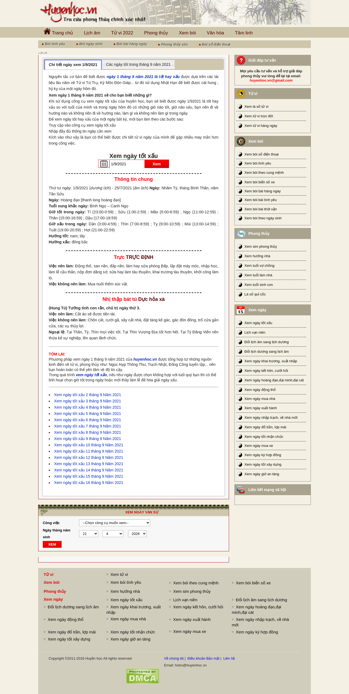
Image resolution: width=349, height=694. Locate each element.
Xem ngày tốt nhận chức (264, 437)
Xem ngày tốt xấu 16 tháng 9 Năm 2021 (88, 482)
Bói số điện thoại (216, 44)
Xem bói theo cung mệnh (264, 172)
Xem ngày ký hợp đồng (263, 455)
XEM (52, 544)
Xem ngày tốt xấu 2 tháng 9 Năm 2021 (87, 395)
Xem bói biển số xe (260, 182)
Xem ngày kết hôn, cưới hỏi (266, 371)
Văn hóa (215, 32)
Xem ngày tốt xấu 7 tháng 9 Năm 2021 (87, 426)
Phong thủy (156, 32)
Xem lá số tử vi (257, 106)
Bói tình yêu (55, 44)
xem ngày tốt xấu (91, 375)
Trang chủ (58, 31)
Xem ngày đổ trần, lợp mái (265, 427)
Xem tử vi (119, 574)
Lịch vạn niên (255, 332)
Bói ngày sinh (91, 44)
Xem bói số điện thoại (262, 154)
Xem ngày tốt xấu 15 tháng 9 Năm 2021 (88, 476)
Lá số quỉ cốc (255, 294)
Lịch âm (92, 32)
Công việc (51, 523)
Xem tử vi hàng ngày (261, 126)
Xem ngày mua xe (259, 446)
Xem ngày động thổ (260, 390)
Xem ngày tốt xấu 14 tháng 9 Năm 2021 (88, 470)
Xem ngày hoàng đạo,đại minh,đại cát (274, 380)
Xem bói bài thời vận (261, 209)
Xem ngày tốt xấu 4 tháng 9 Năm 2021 (87, 407)
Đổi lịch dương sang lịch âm (267, 351)
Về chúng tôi (174, 658)
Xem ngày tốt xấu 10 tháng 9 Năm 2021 (88, 445)
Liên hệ (229, 658)
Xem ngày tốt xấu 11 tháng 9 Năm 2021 (88, 451)
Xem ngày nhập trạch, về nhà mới (271, 417)
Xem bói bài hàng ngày (263, 191)
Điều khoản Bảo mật (203, 658)
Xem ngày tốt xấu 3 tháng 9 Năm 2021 (87, 401)
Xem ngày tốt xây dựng (263, 464)
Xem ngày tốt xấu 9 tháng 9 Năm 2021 (87, 438)
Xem (156, 164)
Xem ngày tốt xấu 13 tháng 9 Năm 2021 (88, 464)
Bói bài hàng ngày (132, 44)
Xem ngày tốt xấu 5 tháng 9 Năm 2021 (87, 413)
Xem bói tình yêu (258, 163)
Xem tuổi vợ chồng (260, 266)
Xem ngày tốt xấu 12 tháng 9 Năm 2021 (88, 457)
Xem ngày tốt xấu (258, 323)
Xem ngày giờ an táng (262, 474)
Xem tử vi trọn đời (259, 116)
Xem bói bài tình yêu (261, 200)
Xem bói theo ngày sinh (263, 218)
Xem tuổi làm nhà (258, 275)
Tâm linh (244, 32)
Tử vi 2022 (122, 32)
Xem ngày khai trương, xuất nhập (271, 361)
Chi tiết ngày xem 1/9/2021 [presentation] (73, 64)
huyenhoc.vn (145, 359)
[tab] (73, 65)
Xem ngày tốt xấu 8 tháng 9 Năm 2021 (87, 432)
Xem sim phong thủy (261, 246)
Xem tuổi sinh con (259, 285)
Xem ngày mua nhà (260, 399)
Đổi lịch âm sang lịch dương (267, 342)
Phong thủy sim (174, 44)
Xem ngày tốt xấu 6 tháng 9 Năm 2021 (87, 420)
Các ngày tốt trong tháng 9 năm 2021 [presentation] (138, 64)
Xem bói (187, 32)
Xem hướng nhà (257, 256)
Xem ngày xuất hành (261, 408)
